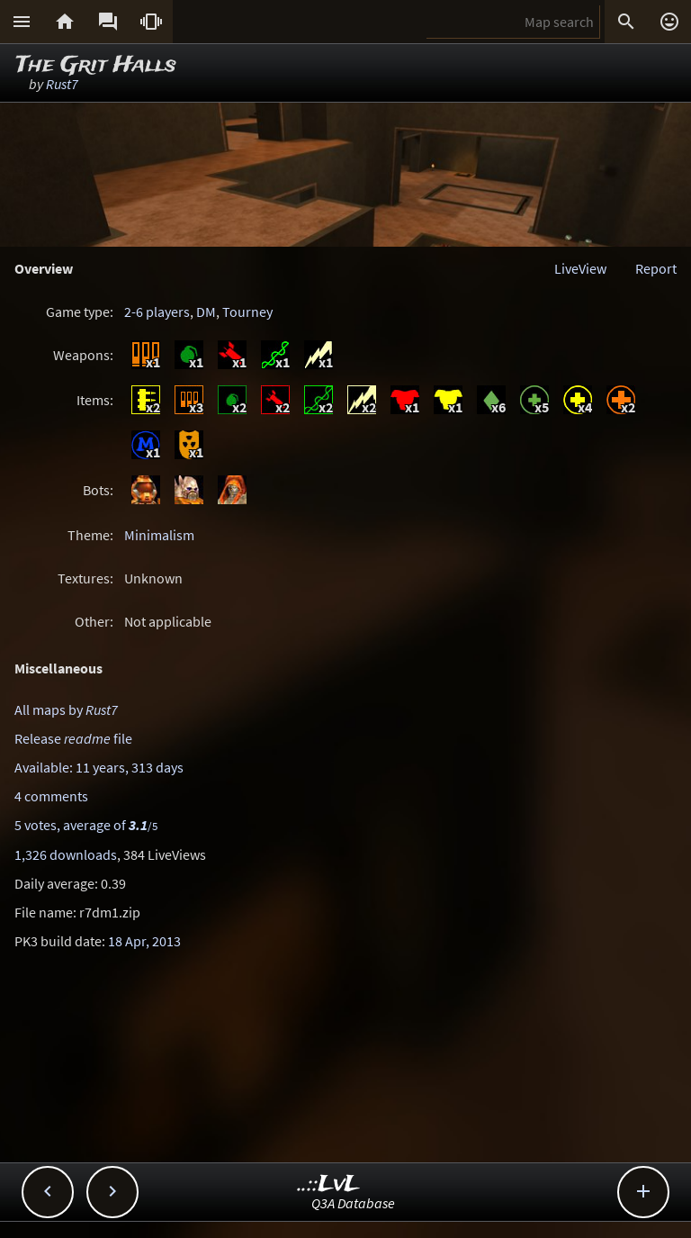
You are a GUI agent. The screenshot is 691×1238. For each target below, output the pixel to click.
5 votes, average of (85, 825)
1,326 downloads (65, 854)
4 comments (51, 796)
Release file (73, 738)
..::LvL (329, 1184)
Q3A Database (353, 1203)
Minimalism (159, 535)
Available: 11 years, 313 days (99, 767)
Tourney (247, 312)
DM (206, 312)
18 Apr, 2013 (144, 941)
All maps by (66, 709)
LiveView (580, 268)
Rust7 (62, 84)
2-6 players (157, 312)
